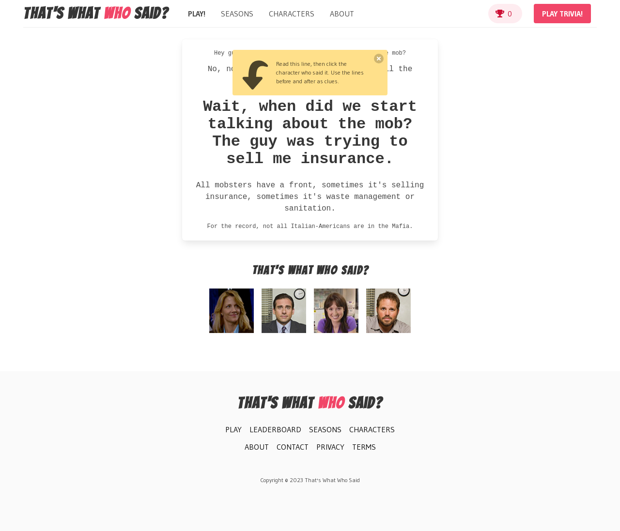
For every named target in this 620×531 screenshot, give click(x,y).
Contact (293, 447)
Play (233, 429)
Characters (291, 13)
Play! (196, 13)
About (342, 13)
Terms (364, 447)
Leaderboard (275, 429)
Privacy (330, 447)
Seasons (237, 13)
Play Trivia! (562, 13)
